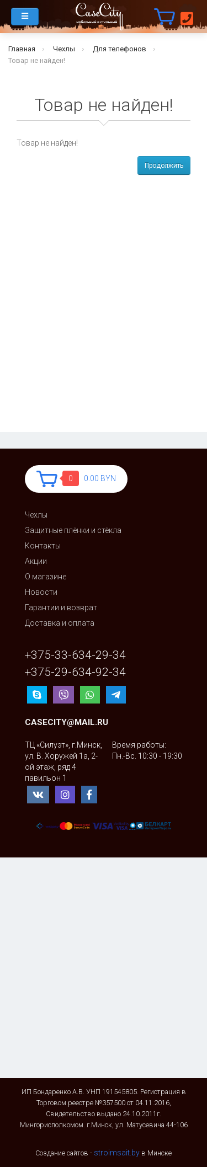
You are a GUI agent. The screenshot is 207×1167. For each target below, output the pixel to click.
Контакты (43, 545)
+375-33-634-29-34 (75, 655)
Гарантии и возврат (61, 607)
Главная (21, 49)
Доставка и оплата (59, 623)
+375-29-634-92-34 (75, 672)
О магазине (45, 576)
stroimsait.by (117, 1152)
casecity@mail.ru (66, 722)
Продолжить (164, 165)
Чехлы (64, 49)
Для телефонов (119, 49)
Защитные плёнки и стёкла (73, 530)
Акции (36, 561)
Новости (41, 592)
